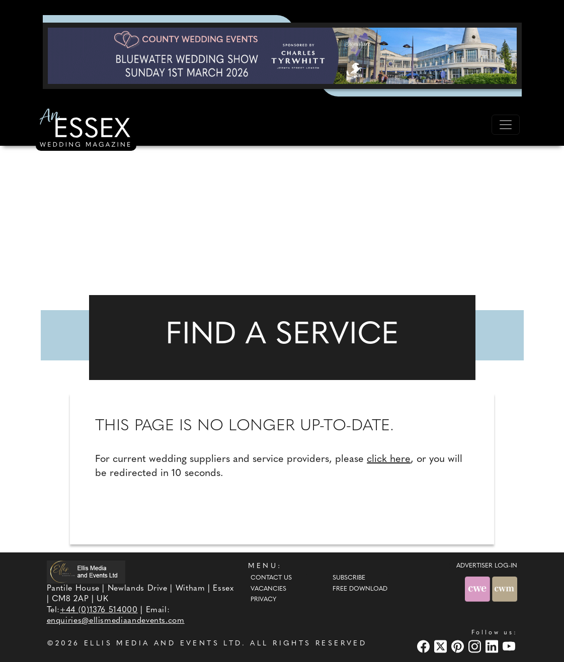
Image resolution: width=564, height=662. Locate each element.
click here (389, 459)
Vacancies (268, 589)
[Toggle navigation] (506, 125)
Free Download (360, 589)
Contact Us (271, 578)
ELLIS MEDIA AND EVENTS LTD (163, 643)
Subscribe (349, 578)
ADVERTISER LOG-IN (486, 566)
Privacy (263, 600)
